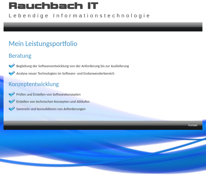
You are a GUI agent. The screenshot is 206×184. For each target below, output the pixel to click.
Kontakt (192, 125)
